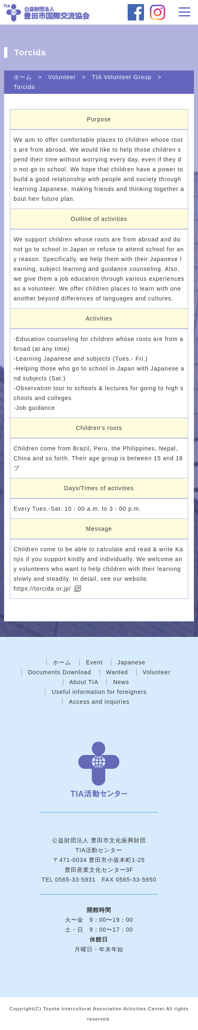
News (121, 682)
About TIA (84, 682)
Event (94, 662)
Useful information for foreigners (99, 692)
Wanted (117, 672)
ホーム (23, 77)
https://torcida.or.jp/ (42, 588)
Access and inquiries (99, 701)
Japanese (131, 662)
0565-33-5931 (75, 879)
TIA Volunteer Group (122, 77)
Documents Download (59, 672)
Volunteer (62, 77)
